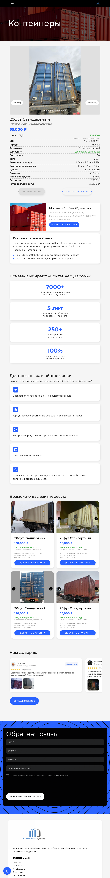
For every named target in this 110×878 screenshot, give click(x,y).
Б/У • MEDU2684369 (67, 555)
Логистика (18, 866)
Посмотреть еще (77, 191)
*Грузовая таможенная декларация (86, 138)
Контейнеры (19, 875)
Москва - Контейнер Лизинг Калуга (28, 553)
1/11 (32, 530)
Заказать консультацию (25, 796)
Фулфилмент (19, 869)
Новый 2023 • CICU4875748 (24, 625)
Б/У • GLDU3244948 (67, 625)
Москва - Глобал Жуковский (25, 623)
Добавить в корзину (32, 563)
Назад (17, 102)
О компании (18, 872)
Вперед (92, 102)
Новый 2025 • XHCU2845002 (24, 555)
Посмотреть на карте (64, 224)
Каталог (17, 863)
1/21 (32, 600)
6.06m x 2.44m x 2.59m (22, 557)
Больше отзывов (24, 701)
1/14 (77, 600)
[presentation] (26, 785)
